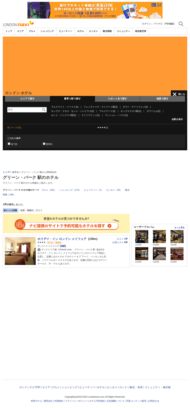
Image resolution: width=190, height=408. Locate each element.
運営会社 (48, 401)
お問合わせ (153, 401)
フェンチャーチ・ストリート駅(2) (101, 107)
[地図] (62, 246)
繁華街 (49, 144)
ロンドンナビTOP (29, 387)
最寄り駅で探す (72, 98)
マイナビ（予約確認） (165, 23)
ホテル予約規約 (97, 401)
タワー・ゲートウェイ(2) (135, 107)
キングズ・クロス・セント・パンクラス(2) (72, 111)
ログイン (146, 23)
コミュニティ (123, 31)
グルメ (32, 31)
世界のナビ (36, 401)
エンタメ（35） (114, 190)
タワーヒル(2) (153, 111)
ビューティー (65, 31)
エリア (20, 31)
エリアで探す (27, 98)
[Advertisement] (95, 63)
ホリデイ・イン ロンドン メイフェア (62, 238)
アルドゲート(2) (107, 111)
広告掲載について (116, 401)
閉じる (181, 94)
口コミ (39, 210)
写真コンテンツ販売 (136, 401)
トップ (8, 31)
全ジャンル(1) (14, 127)
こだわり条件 (14, 138)
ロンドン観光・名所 (131, 387)
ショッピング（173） (70, 190)
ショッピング (47, 31)
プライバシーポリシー (76, 401)
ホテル (80, 31)
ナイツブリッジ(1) (90, 115)
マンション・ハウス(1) (116, 115)
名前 (22, 210)
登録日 (30, 210)
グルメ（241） (49, 190)
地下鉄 (14, 144)
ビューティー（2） (93, 190)
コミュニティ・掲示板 (158, 387)
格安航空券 (140, 31)
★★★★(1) (102, 127)
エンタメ (93, 31)
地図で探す (162, 98)
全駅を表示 (177, 119)
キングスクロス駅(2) (131, 111)
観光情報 (107, 31)
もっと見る (179, 227)
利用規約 (58, 401)
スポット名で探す (117, 98)
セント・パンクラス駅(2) (63, 115)
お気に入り (120, 242)
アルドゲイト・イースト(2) (64, 107)
